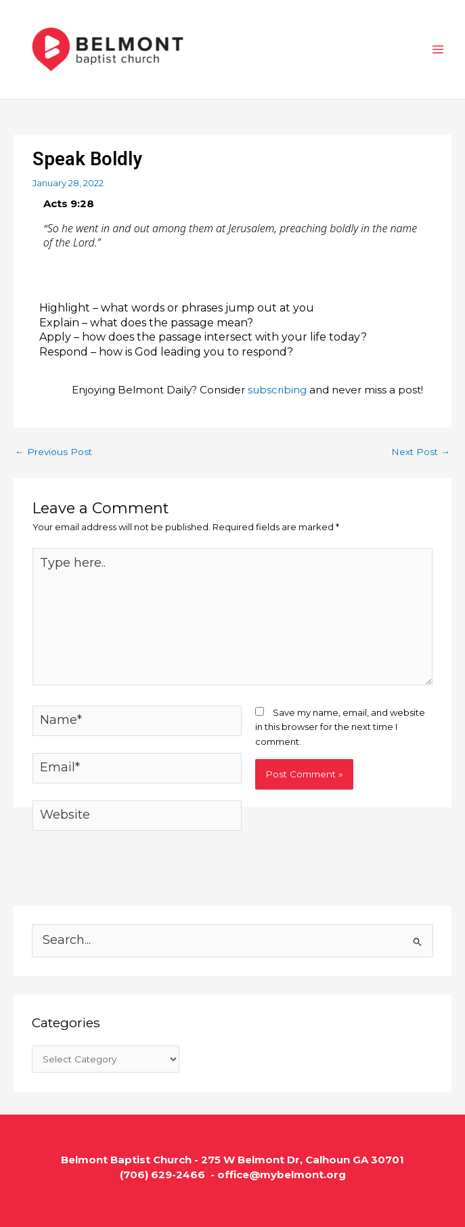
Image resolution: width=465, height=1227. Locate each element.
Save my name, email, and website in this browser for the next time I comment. (340, 727)
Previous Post (53, 451)
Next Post (420, 451)
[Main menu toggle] (438, 49)
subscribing (277, 389)
